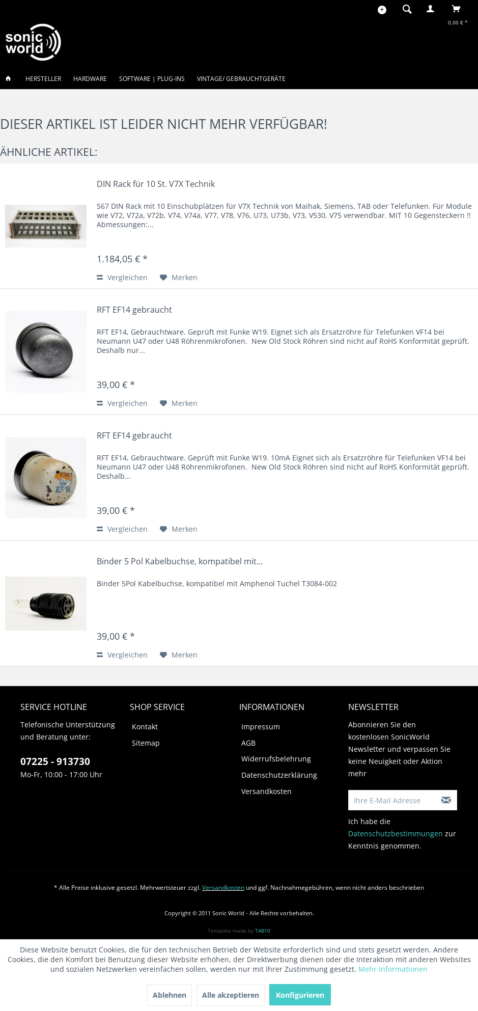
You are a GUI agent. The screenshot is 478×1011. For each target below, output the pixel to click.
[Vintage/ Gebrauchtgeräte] (241, 78)
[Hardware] (90, 78)
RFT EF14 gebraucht (134, 310)
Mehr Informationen (393, 969)
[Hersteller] (43, 78)
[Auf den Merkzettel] (179, 277)
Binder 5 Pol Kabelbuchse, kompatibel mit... (180, 561)
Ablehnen (169, 995)
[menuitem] (404, 9)
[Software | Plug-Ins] (152, 78)
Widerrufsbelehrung (276, 758)
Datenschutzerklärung (279, 775)
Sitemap (146, 743)
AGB (248, 743)
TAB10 (262, 930)
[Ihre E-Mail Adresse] (392, 800)
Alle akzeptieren (230, 995)
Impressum (260, 726)
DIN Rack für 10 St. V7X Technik (156, 184)
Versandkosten (266, 791)
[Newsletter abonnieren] (446, 800)
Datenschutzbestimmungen (395, 833)
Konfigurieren (300, 995)
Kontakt (145, 726)
